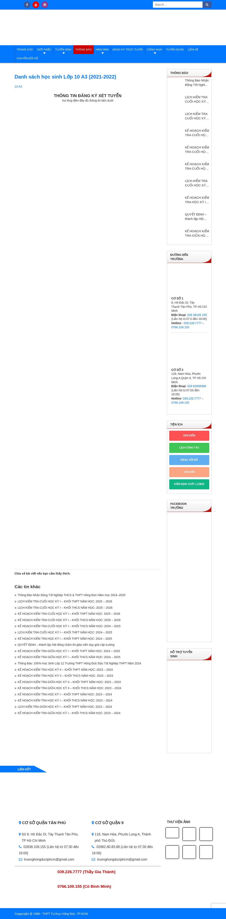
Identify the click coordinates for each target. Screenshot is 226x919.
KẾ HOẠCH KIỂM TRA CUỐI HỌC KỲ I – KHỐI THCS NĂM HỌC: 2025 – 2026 (69, 620)
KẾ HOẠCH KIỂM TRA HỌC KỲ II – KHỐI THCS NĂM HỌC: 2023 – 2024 (65, 675)
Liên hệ (193, 49)
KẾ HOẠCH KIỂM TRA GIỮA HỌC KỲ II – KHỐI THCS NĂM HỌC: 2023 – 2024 (69, 688)
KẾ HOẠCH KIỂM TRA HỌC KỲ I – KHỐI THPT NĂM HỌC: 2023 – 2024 (65, 694)
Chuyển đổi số (27, 58)
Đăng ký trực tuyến (128, 49)
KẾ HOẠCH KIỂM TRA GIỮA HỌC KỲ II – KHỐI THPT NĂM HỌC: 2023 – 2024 (69, 682)
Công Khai (154, 49)
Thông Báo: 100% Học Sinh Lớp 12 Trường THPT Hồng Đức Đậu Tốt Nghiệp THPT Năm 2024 (79, 663)
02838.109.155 (33, 847)
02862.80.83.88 (106, 847)
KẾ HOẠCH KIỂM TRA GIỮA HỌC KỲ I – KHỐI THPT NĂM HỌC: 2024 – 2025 (69, 651)
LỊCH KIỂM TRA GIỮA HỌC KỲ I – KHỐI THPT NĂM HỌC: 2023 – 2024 (65, 706)
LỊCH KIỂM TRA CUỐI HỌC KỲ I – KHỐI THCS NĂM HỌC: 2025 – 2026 (65, 607)
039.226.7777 (193, 323)
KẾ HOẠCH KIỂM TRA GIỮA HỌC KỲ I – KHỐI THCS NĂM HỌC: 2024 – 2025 (69, 657)
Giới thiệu (44, 49)
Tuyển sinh (63, 49)
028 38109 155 (197, 315)
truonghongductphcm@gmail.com (46, 859)
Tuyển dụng (175, 49)
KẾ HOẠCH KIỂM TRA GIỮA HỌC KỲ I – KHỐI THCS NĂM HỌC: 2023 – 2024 (69, 713)
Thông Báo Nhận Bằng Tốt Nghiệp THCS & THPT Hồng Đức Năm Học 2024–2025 (71, 595)
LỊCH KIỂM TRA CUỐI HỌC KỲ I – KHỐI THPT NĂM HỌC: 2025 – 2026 (65, 601)
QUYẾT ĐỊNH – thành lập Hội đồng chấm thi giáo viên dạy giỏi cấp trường (66, 644)
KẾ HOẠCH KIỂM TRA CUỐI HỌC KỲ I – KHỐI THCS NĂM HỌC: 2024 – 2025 (69, 626)
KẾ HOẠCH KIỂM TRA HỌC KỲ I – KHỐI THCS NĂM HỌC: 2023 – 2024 (65, 700)
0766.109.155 (180, 327)
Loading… (88, 335)
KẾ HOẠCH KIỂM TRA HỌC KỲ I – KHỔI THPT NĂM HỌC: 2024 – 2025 (65, 638)
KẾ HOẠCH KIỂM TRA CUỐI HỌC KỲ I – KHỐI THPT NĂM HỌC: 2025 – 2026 (69, 613)
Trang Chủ (25, 49)
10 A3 (18, 86)
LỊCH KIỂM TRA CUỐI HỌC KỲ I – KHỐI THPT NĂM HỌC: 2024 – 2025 (65, 632)
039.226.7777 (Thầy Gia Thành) (86, 872)
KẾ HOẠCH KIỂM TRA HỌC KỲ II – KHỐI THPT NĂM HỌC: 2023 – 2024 (65, 669)
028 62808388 (196, 386)
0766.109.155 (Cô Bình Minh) (84, 886)
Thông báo (83, 49)
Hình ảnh (102, 49)
